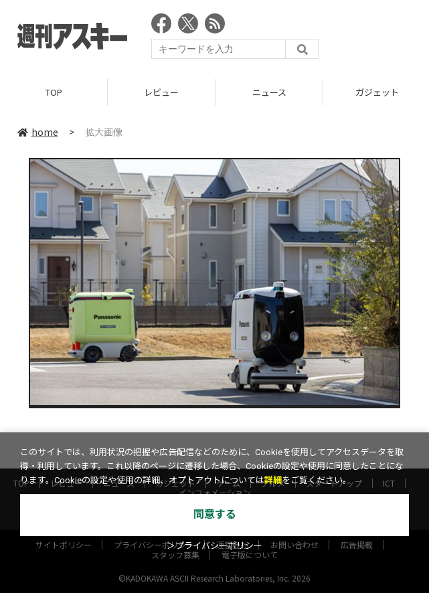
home (37, 132)
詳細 (273, 480)
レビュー (161, 92)
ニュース (269, 92)
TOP (54, 92)
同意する (214, 514)
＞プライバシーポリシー (214, 546)
